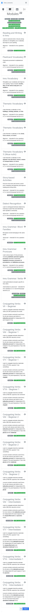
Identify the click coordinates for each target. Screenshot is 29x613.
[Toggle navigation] (26, 3)
